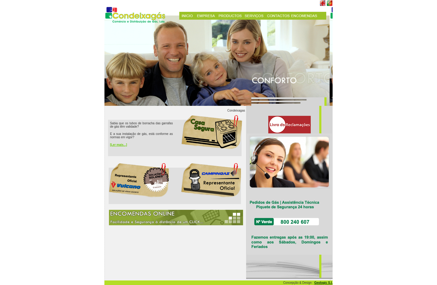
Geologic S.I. (323, 282)
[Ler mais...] (118, 144)
